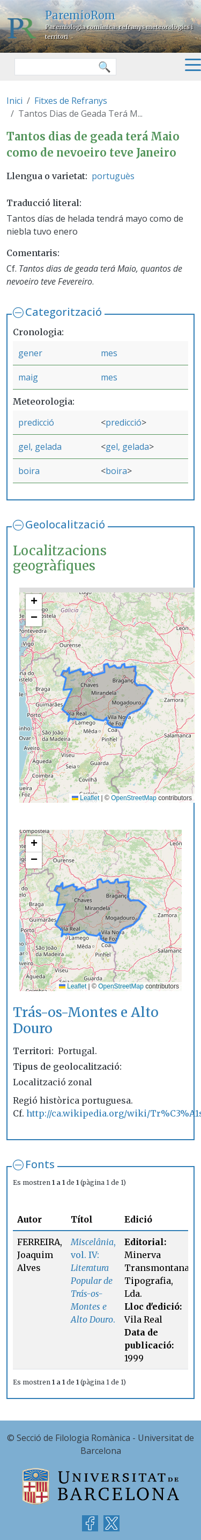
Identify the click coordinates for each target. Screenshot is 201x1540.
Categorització (63, 312)
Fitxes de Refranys (70, 101)
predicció (36, 422)
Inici (14, 101)
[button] (34, 602)
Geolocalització (65, 524)
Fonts (40, 1164)
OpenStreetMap (134, 798)
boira (29, 471)
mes (109, 353)
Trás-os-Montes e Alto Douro (86, 1020)
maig (28, 377)
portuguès (113, 176)
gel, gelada (40, 447)
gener (30, 353)
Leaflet (85, 798)
